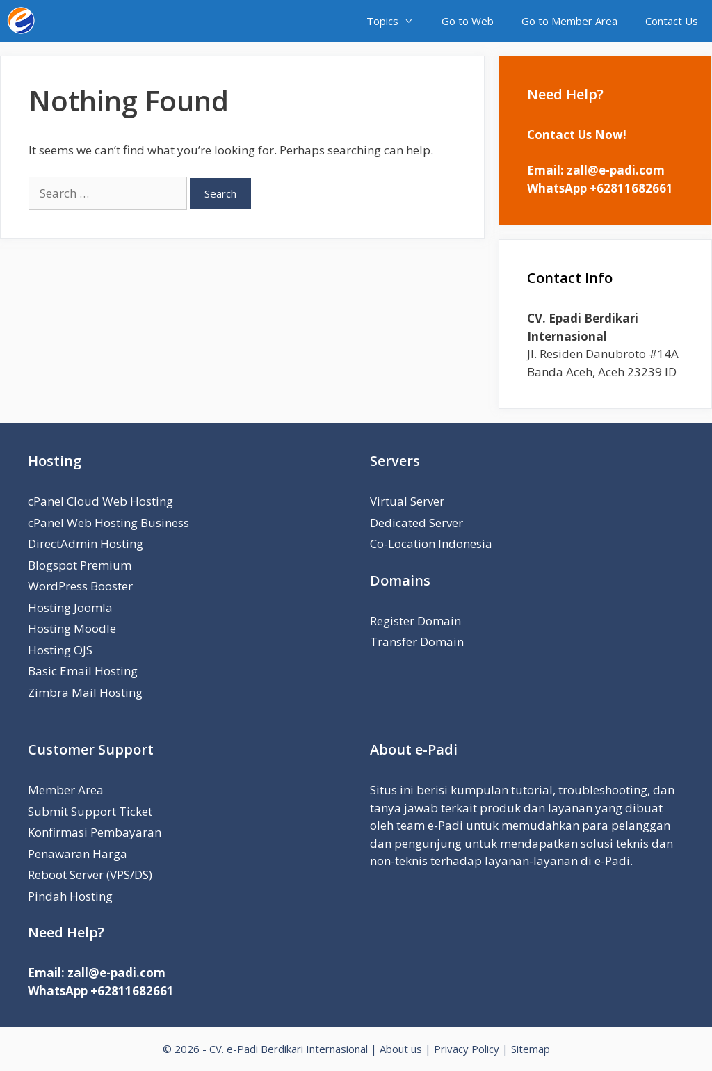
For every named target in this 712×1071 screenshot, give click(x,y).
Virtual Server (407, 501)
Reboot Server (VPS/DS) (90, 875)
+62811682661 (631, 188)
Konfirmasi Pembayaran (94, 832)
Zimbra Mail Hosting (85, 692)
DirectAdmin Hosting (85, 543)
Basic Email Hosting (83, 671)
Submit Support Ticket (90, 811)
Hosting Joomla (70, 607)
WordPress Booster (80, 586)
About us (401, 1049)
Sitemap (530, 1049)
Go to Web (468, 21)
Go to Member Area (569, 21)
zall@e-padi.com (616, 170)
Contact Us (671, 21)
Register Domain (415, 621)
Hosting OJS (60, 650)
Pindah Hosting (70, 896)
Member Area (66, 790)
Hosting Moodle (72, 628)
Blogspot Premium (79, 565)
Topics (397, 21)
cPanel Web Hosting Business (108, 523)
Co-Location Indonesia (431, 543)
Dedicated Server (416, 523)
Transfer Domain (417, 642)
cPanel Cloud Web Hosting (100, 501)
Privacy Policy (466, 1049)
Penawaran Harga (77, 854)
